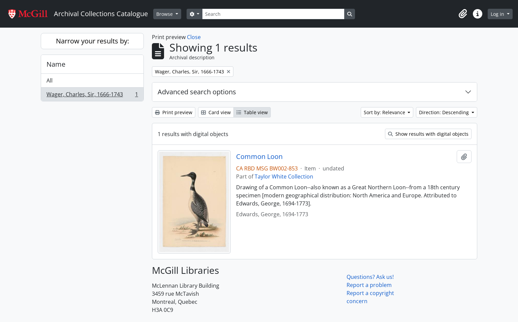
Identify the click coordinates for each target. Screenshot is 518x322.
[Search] (273, 14)
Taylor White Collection (284, 176)
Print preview (173, 112)
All (49, 80)
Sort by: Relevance (385, 112)
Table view (252, 112)
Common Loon (259, 157)
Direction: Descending (444, 112)
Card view (216, 112)
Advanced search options (197, 91)
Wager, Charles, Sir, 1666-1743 (92, 95)
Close (194, 37)
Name (55, 64)
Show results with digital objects (428, 134)
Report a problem (369, 285)
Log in (498, 14)
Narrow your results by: (92, 40)
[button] (462, 13)
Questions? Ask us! (370, 277)
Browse (165, 14)
